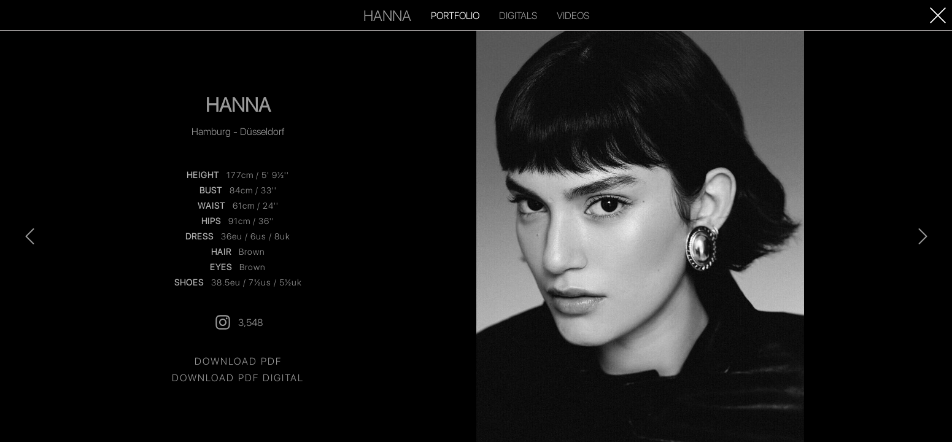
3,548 (238, 322)
